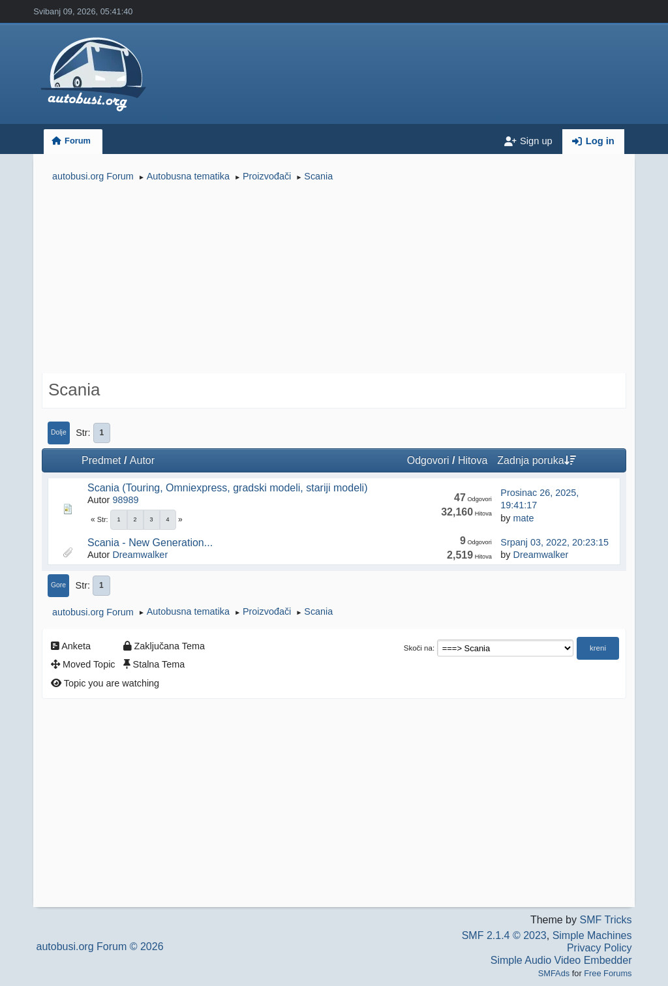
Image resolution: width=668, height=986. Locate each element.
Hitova (472, 460)
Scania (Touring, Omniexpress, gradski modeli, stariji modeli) (227, 487)
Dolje (59, 432)
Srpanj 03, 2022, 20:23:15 (554, 542)
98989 (125, 500)
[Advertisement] (334, 279)
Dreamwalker (140, 554)
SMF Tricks (605, 919)
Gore (58, 585)
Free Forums (607, 973)
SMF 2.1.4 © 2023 (504, 935)
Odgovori (428, 460)
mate (523, 518)
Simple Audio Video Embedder (561, 960)
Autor (142, 460)
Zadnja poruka (536, 460)
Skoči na (418, 648)
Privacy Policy (599, 947)
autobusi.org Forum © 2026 (100, 946)
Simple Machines (592, 935)
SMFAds (553, 973)
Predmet (101, 460)
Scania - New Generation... (150, 542)
